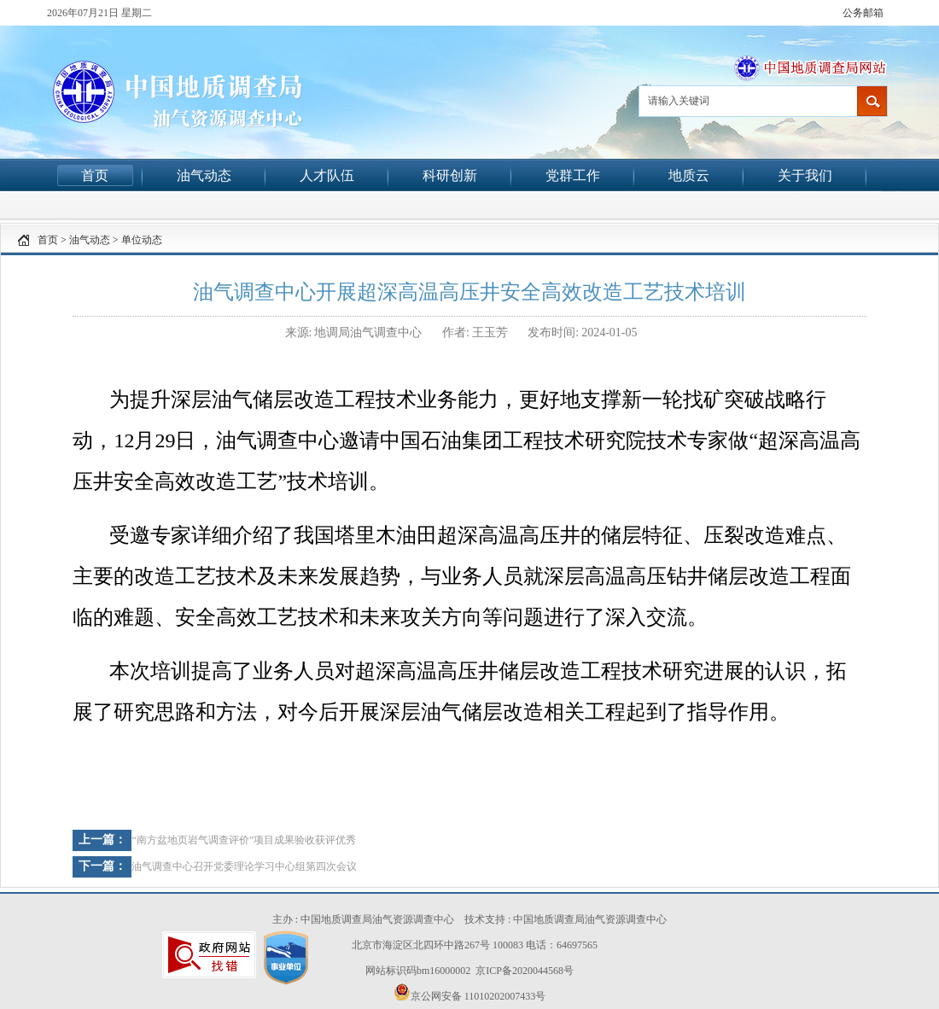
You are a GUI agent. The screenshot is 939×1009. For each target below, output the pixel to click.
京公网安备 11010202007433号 (470, 992)
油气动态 (204, 175)
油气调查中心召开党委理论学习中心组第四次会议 (244, 866)
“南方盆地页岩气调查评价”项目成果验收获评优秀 (243, 840)
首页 (94, 175)
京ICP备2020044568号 (524, 971)
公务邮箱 (863, 13)
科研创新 (450, 175)
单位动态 (141, 240)
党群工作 (572, 175)
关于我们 (805, 175)
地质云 (688, 175)
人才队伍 (327, 175)
